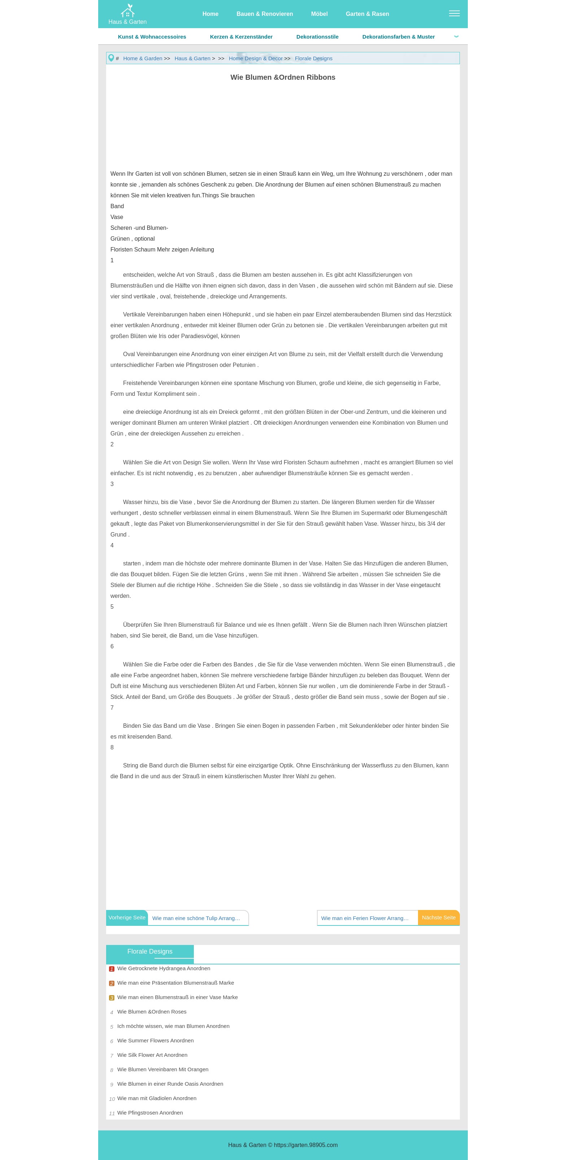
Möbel (319, 14)
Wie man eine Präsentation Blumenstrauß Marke (175, 983)
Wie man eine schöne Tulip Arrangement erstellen (197, 918)
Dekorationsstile (317, 37)
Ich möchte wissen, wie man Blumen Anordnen (173, 1026)
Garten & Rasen (367, 14)
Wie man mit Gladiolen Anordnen (156, 1098)
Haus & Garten (192, 58)
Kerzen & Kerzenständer (241, 37)
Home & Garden (142, 58)
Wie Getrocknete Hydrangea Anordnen (163, 968)
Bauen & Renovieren (264, 14)
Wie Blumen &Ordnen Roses (152, 1011)
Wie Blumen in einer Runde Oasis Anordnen (170, 1084)
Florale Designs (313, 58)
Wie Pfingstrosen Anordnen (150, 1112)
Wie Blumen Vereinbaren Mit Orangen (163, 1069)
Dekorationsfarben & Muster (398, 37)
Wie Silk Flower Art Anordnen (152, 1055)
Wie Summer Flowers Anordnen (155, 1040)
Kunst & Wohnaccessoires (152, 37)
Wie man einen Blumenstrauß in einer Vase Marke (177, 997)
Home (210, 14)
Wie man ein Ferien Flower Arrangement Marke (366, 918)
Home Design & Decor (256, 58)
